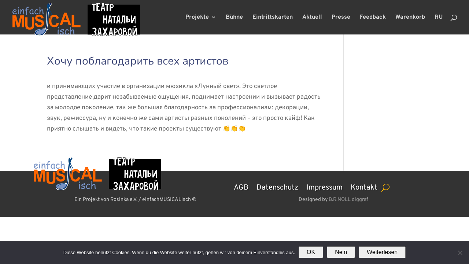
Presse (341, 18)
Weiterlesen (382, 252)
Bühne (234, 18)
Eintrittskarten (272, 18)
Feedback (373, 18)
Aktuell (312, 18)
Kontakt (364, 186)
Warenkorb (410, 18)
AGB (241, 186)
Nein (341, 252)
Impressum (324, 186)
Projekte (197, 18)
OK (311, 252)
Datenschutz (277, 186)
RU (439, 18)
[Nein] (460, 252)
